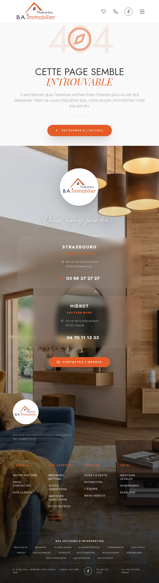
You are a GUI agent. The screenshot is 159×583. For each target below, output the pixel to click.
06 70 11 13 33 (79, 337)
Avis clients (22, 492)
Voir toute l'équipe (62, 516)
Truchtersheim (56, 558)
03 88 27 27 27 (79, 278)
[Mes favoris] (103, 11)
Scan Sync (128, 492)
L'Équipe (91, 488)
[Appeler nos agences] (115, 11)
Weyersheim (82, 558)
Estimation (93, 482)
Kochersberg (42, 552)
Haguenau (138, 547)
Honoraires (129, 485)
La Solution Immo (131, 571)
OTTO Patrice (60, 506)
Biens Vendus (94, 495)
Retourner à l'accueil (79, 130)
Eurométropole (89, 547)
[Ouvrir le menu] (142, 12)
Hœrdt (21, 552)
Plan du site (103, 571)
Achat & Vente (95, 475)
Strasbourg (134, 552)
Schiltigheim (110, 552)
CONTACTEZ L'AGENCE (79, 362)
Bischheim (21, 547)
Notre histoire (25, 475)
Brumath (41, 547)
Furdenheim (115, 547)
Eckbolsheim (62, 547)
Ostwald (64, 552)
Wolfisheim (105, 558)
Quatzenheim (86, 552)
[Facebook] (129, 12)
